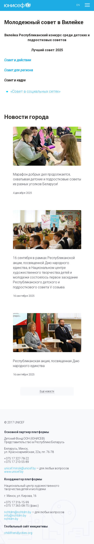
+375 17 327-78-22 (16, 458)
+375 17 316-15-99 (16, 502)
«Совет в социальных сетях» (35, 91)
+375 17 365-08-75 (16, 505)
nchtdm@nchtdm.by (17, 512)
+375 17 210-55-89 (16, 461)
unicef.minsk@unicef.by (20, 468)
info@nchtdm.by (15, 515)
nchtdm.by (11, 519)
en (78, 5)
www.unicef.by (13, 471)
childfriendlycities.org (18, 533)
